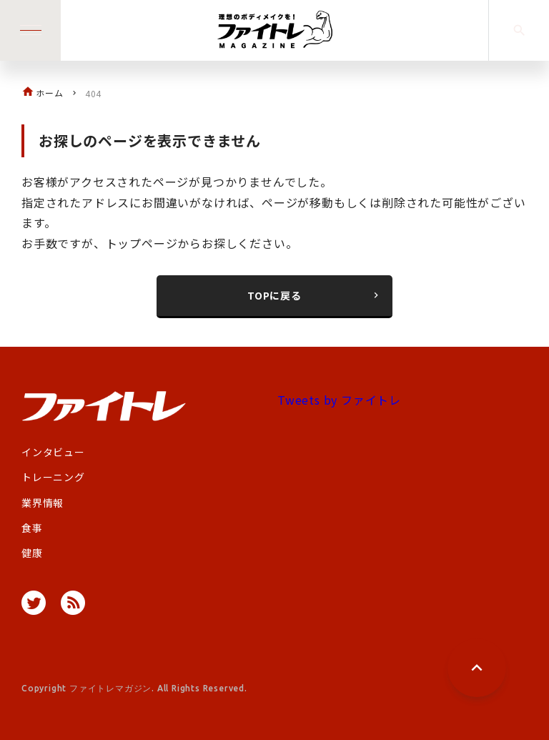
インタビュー (53, 452)
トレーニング (53, 477)
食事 (32, 528)
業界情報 (42, 502)
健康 (32, 553)
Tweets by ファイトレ (339, 399)
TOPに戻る (314, 295)
